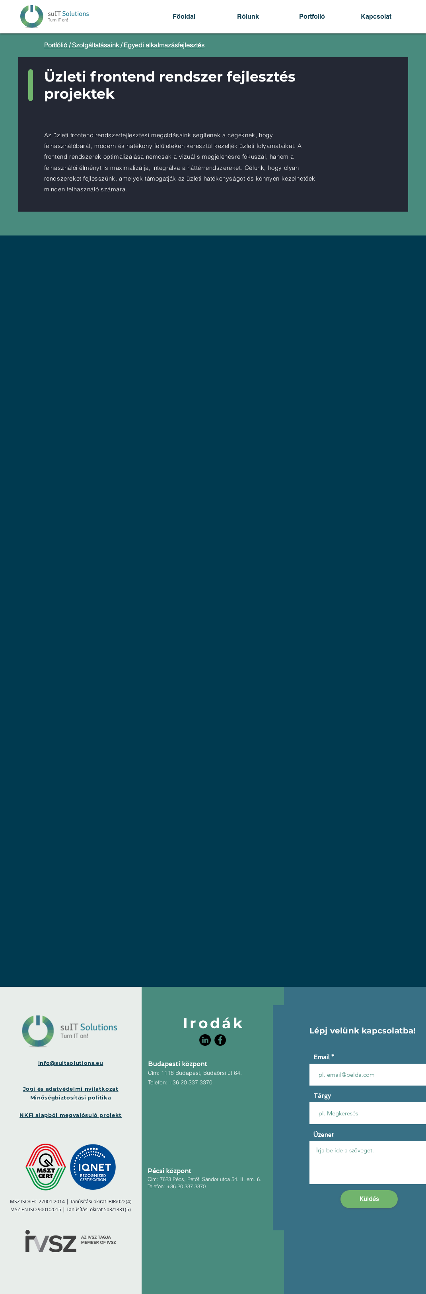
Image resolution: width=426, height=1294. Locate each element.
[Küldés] (369, 1199)
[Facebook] (220, 1040)
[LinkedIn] (205, 1040)
